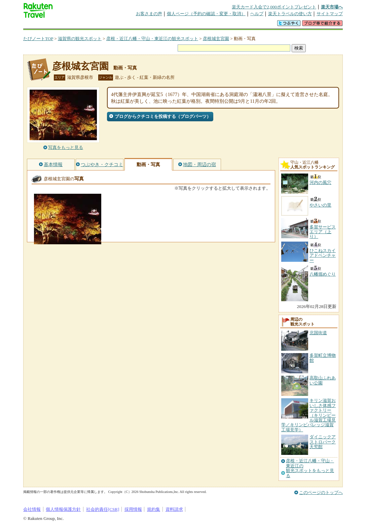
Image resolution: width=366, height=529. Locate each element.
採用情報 (133, 509)
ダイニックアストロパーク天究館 (322, 441)
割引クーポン (129, 25)
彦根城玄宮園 (216, 38)
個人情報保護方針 (63, 509)
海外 (74, 25)
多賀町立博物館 (322, 358)
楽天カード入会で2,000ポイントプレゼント (274, 6)
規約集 (153, 509)
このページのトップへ (321, 492)
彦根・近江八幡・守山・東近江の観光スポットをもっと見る (310, 468)
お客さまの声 (149, 13)
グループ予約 (157, 25)
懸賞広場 (101, 25)
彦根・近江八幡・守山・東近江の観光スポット (152, 38)
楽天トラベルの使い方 (290, 13)
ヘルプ (256, 13)
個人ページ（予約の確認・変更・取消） (206, 13)
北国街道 (318, 332)
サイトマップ (330, 13)
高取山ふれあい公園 (322, 380)
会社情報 (32, 509)
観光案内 (184, 25)
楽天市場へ (332, 6)
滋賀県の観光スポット (80, 38)
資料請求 (174, 509)
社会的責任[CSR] (102, 509)
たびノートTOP (38, 38)
